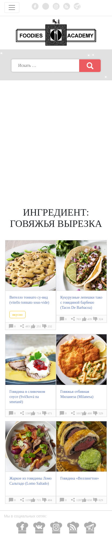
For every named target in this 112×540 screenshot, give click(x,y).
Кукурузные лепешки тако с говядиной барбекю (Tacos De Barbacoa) (81, 302)
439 (90, 319)
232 (50, 326)
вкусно (17, 315)
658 (90, 500)
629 (101, 500)
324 (101, 319)
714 (38, 413)
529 (101, 413)
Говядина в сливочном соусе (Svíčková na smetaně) (27, 397)
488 (90, 413)
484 (50, 500)
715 (38, 500)
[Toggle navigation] (11, 7)
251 (38, 326)
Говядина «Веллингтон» (79, 478)
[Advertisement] (56, 139)
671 (50, 413)
